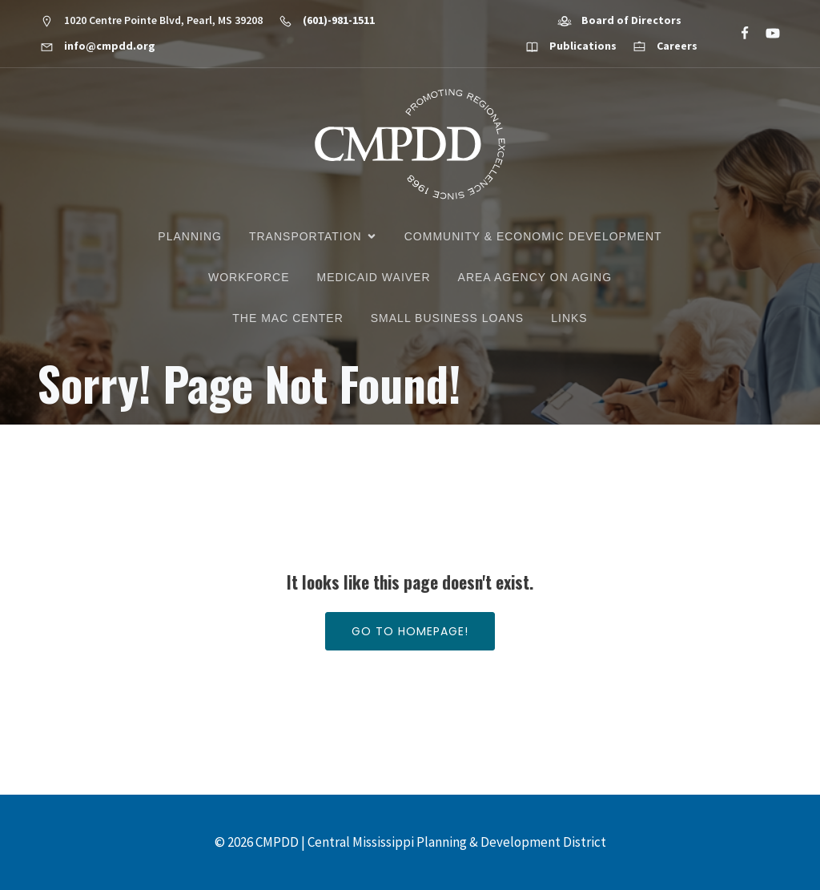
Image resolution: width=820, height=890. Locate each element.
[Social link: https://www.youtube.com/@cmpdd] (766, 33)
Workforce (249, 277)
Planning (190, 236)
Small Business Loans (447, 318)
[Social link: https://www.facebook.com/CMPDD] (738, 33)
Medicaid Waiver (374, 277)
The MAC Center (287, 318)
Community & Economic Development (533, 236)
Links (569, 318)
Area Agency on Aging (535, 277)
